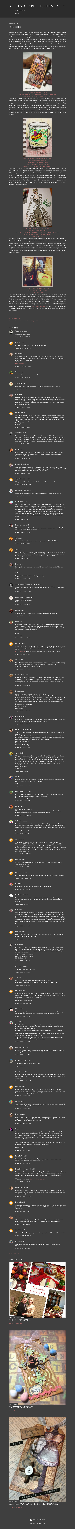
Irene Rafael (19, 1156)
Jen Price (18, 1230)
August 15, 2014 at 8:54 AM (22, 926)
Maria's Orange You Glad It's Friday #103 (37, 164)
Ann (16, 777)
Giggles (17, 1129)
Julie (16, 977)
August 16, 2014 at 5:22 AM (22, 1095)
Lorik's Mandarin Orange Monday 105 (37, 162)
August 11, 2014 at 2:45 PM (22, 519)
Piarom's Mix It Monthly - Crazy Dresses (37, 228)
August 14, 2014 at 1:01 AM (22, 833)
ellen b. (17, 660)
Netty (17, 564)
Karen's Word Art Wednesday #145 (37, 290)
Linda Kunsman (20, 1047)
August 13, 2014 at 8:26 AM (22, 685)
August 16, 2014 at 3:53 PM (22, 1150)
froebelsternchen (21, 490)
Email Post (17, 318)
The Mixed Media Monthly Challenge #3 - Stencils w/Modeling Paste (37, 94)
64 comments (18, 1507)
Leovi (17, 883)
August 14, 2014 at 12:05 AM (23, 815)
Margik (17, 394)
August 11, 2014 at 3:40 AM (22, 407)
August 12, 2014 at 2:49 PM (22, 616)
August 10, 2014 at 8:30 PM (23, 366)
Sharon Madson (20, 674)
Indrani (17, 806)
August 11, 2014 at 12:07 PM (23, 484)
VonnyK (18, 753)
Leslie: (17, 621)
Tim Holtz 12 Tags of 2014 (32, 321)
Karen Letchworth (21, 729)
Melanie (18, 1241)
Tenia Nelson (19, 331)
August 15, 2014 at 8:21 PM (22, 1066)
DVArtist (18, 944)
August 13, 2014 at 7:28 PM (22, 786)
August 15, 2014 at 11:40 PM (23, 1081)
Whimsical (43, 321)
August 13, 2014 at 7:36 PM (22, 800)
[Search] (64, 5)
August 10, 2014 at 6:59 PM (22, 337)
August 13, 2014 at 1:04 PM (22, 747)
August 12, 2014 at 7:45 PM (22, 669)
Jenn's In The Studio (37, 292)
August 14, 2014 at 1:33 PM (22, 867)
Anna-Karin (19, 433)
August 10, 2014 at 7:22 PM (23, 348)
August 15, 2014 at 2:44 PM (22, 1016)
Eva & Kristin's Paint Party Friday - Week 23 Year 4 (37, 166)
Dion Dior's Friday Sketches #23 (37, 230)
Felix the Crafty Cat (21, 791)
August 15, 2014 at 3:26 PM (22, 1054)
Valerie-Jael (19, 383)
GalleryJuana (19, 821)
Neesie (17, 691)
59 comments (18, 1411)
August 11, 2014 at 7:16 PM (22, 543)
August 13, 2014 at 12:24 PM (23, 724)
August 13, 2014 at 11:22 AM (22, 711)
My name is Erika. (21, 1060)
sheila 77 (18, 1022)
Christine (18, 372)
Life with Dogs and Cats (23, 1169)
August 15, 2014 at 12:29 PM (23, 1003)
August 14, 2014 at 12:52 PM (23, 854)
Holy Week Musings (21, 1407)
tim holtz (18, 342)
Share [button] (11, 318)
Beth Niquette (20, 1187)
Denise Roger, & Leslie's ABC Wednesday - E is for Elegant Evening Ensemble (37, 232)
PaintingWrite (20, 895)
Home (17, 14)
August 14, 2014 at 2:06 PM (23, 878)
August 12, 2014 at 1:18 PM (22, 604)
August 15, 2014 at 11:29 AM (22, 972)
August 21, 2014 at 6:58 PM (22, 1224)
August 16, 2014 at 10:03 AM (23, 1123)
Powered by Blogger (37, 1520)
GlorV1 (17, 1009)
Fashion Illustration (18, 321)
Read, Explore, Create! (36, 6)
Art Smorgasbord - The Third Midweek (33, 1503)
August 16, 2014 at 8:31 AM (22, 1108)
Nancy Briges (19, 872)
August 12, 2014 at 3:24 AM (22, 578)
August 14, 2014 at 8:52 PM (22, 889)
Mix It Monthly (20, 651)
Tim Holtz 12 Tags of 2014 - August (37, 92)
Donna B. (18, 1202)
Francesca (18, 716)
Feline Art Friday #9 (37, 236)
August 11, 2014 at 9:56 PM (22, 558)
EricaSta (18, 1114)
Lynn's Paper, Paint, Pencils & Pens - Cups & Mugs (37, 158)
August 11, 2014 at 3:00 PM (22, 532)
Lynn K (17, 449)
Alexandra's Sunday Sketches (37, 160)
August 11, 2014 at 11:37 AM (22, 473)
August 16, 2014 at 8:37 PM (22, 1182)
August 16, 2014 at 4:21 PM (22, 1163)
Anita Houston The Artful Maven (26, 584)
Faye (17, 910)
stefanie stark (19, 501)
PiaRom (18, 643)
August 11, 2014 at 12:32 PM (22, 496)
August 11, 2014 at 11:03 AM (22, 458)
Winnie (17, 839)
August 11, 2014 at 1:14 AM (22, 389)
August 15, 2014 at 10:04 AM (23, 961)
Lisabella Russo (20, 525)
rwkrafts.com (19, 363)
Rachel (17, 354)
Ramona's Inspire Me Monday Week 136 (38, 288)
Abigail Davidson (20, 479)
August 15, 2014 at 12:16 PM (22, 985)
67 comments (18, 1323)
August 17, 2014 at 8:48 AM (23, 1196)
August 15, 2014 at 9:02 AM (22, 939)
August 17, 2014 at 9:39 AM (22, 1211)
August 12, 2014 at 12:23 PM (23, 591)
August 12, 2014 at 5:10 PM (22, 654)
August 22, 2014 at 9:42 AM (23, 1235)
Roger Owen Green (22, 597)
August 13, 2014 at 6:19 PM (22, 771)
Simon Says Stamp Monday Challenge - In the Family (37, 96)
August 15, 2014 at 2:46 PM (22, 1041)
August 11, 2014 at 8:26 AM (22, 427)
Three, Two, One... (20, 1320)
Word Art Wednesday (38, 306)
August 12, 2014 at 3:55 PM (22, 637)
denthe (17, 1101)
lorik (16, 538)
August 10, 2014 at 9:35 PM (22, 377)
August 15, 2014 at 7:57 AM (22, 904)
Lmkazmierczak (20, 464)
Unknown (18, 413)
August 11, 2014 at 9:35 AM (22, 444)
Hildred (17, 610)
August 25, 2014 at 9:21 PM (22, 1248)
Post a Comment (15, 1253)
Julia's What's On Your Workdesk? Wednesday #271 (37, 234)
